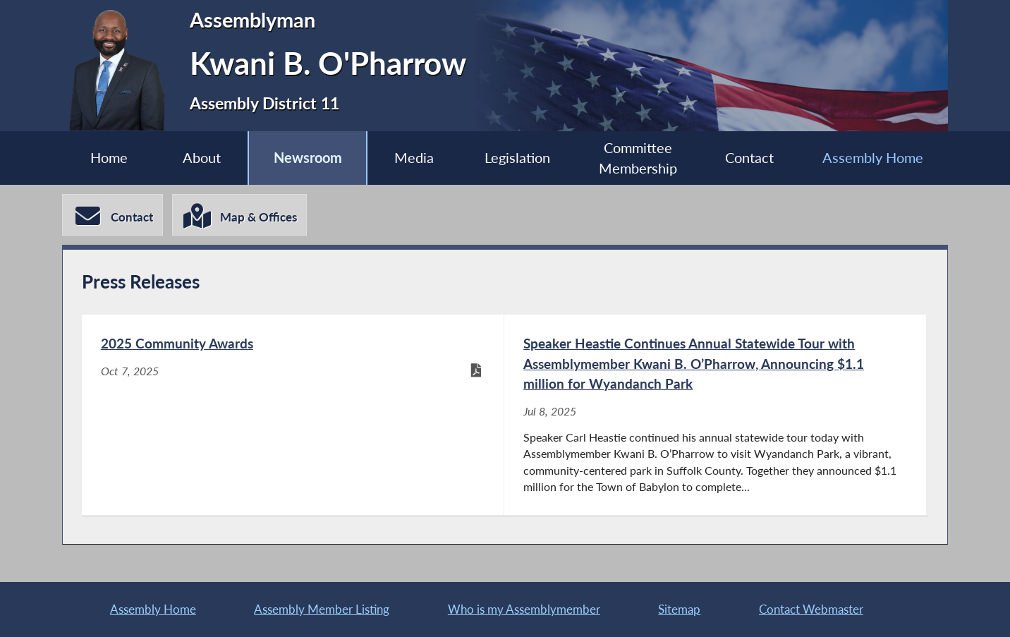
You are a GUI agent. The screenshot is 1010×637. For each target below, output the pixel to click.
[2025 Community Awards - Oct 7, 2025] (293, 415)
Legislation (517, 158)
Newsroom (308, 158)
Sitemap (679, 609)
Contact (749, 158)
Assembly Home (872, 158)
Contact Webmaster (811, 609)
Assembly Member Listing (321, 609)
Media (414, 158)
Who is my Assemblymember (524, 609)
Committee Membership (638, 158)
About (202, 158)
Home (109, 158)
